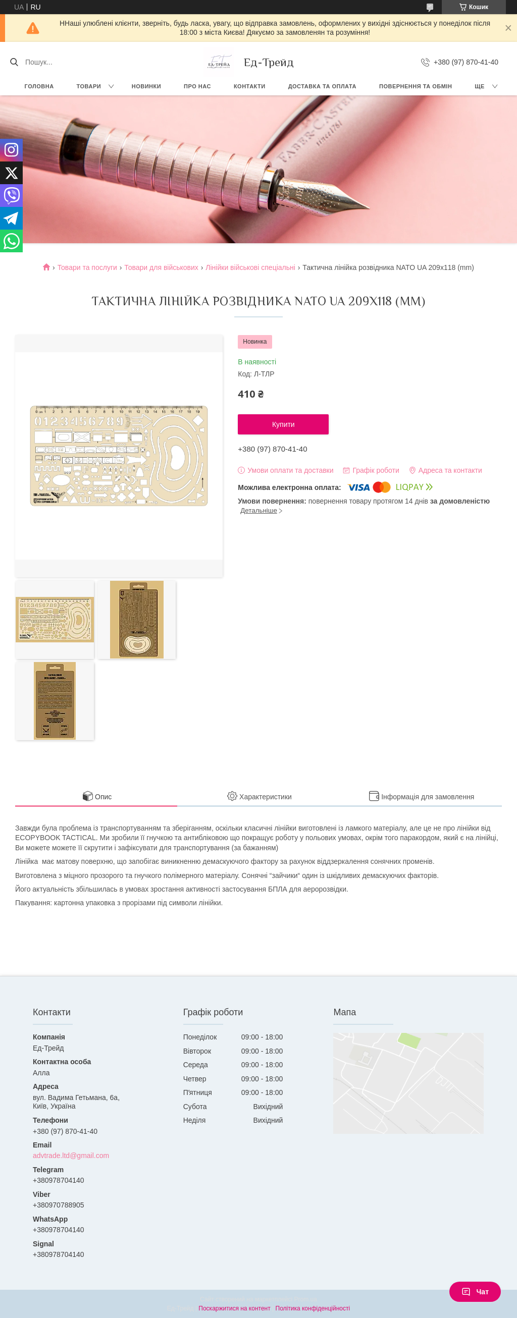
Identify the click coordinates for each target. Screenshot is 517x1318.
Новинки (146, 86)
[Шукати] (14, 62)
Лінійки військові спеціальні (250, 267)
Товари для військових (161, 267)
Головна (39, 86)
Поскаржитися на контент (234, 1308)
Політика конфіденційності (313, 1308)
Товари (89, 86)
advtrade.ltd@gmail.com (71, 1155)
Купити (283, 424)
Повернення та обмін (415, 86)
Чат (475, 1291)
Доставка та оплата (322, 86)
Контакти (250, 86)
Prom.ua (305, 1299)
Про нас (197, 86)
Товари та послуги (87, 267)
